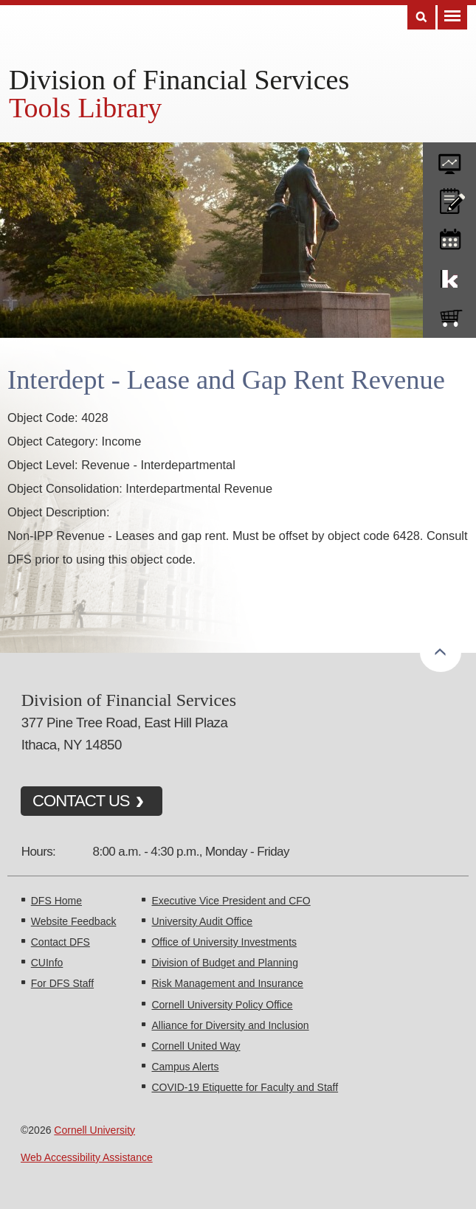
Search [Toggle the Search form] (421, 17)
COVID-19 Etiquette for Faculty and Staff (244, 1087)
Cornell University (94, 1130)
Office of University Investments (224, 942)
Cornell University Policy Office (221, 1005)
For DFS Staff (62, 983)
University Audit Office (201, 921)
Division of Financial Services (179, 79)
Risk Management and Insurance (227, 983)
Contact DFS (60, 942)
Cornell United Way (195, 1046)
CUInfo (47, 963)
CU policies (449, 197)
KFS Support (449, 276)
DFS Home (56, 901)
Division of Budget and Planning (224, 963)
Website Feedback (74, 921)
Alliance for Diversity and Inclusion (229, 1025)
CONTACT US (81, 800)
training (449, 237)
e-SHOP (449, 315)
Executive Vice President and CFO (230, 901)
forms (449, 158)
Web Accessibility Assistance (87, 1157)
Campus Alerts (184, 1067)
